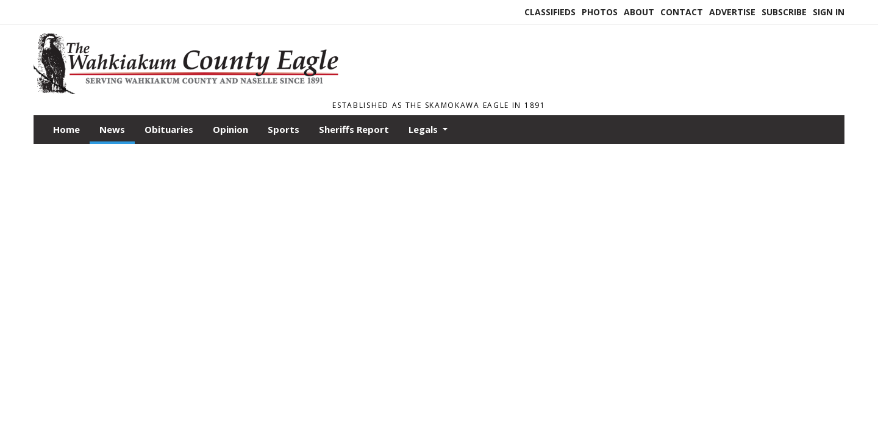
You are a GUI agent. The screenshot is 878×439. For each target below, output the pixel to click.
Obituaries (169, 129)
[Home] (193, 90)
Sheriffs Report (354, 129)
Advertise (732, 12)
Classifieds (550, 12)
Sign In (828, 12)
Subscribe (784, 12)
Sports (283, 129)
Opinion (230, 129)
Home (66, 129)
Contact (681, 12)
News (112, 129)
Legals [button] (424, 129)
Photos (600, 12)
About (639, 12)
